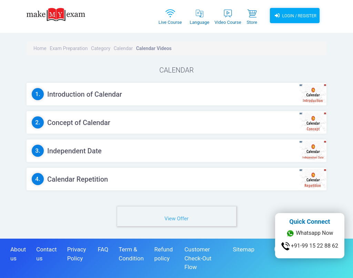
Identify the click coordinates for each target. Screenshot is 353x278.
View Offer (176, 218)
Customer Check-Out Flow (197, 258)
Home (40, 48)
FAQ (103, 249)
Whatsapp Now (309, 233)
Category (100, 48)
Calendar (123, 48)
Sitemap (243, 249)
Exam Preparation (69, 48)
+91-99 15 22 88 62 (309, 246)
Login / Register (294, 15)
